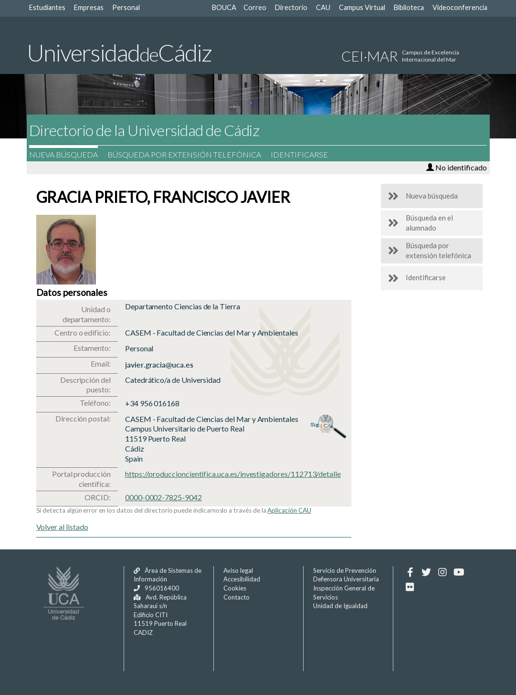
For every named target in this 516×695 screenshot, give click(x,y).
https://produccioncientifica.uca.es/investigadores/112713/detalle (233, 473)
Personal (126, 7)
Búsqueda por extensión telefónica (189, 154)
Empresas (89, 7)
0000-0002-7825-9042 (163, 497)
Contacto (236, 597)
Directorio (291, 7)
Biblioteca (409, 7)
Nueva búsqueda (68, 154)
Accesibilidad (241, 579)
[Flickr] (410, 587)
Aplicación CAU (289, 510)
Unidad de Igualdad (340, 606)
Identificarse (304, 154)
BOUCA (224, 7)
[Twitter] (426, 572)
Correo (254, 7)
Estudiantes (47, 7)
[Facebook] (410, 572)
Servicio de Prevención (344, 570)
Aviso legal (238, 570)
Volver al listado (62, 526)
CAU (323, 7)
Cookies (234, 588)
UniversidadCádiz (119, 52)
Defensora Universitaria (346, 579)
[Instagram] (442, 572)
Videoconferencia (459, 7)
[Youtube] (459, 572)
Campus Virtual (362, 7)
